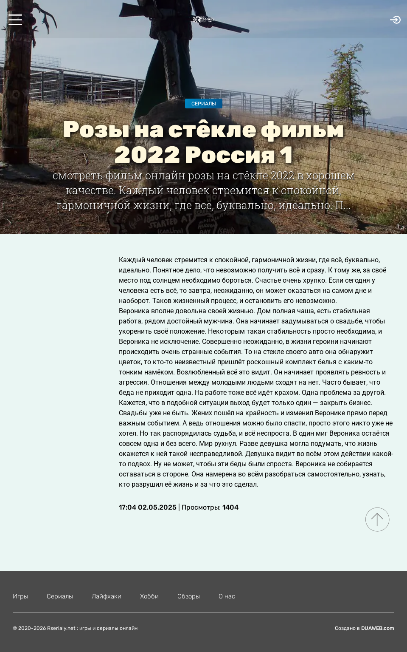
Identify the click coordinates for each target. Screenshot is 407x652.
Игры (20, 596)
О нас (227, 596)
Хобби (149, 596)
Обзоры (188, 596)
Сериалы (203, 104)
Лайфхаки (106, 596)
